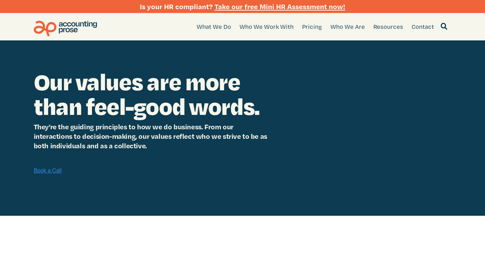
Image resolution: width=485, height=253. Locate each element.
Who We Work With (267, 26)
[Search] (444, 27)
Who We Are (347, 26)
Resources (388, 26)
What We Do (214, 26)
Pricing (312, 26)
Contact (423, 26)
